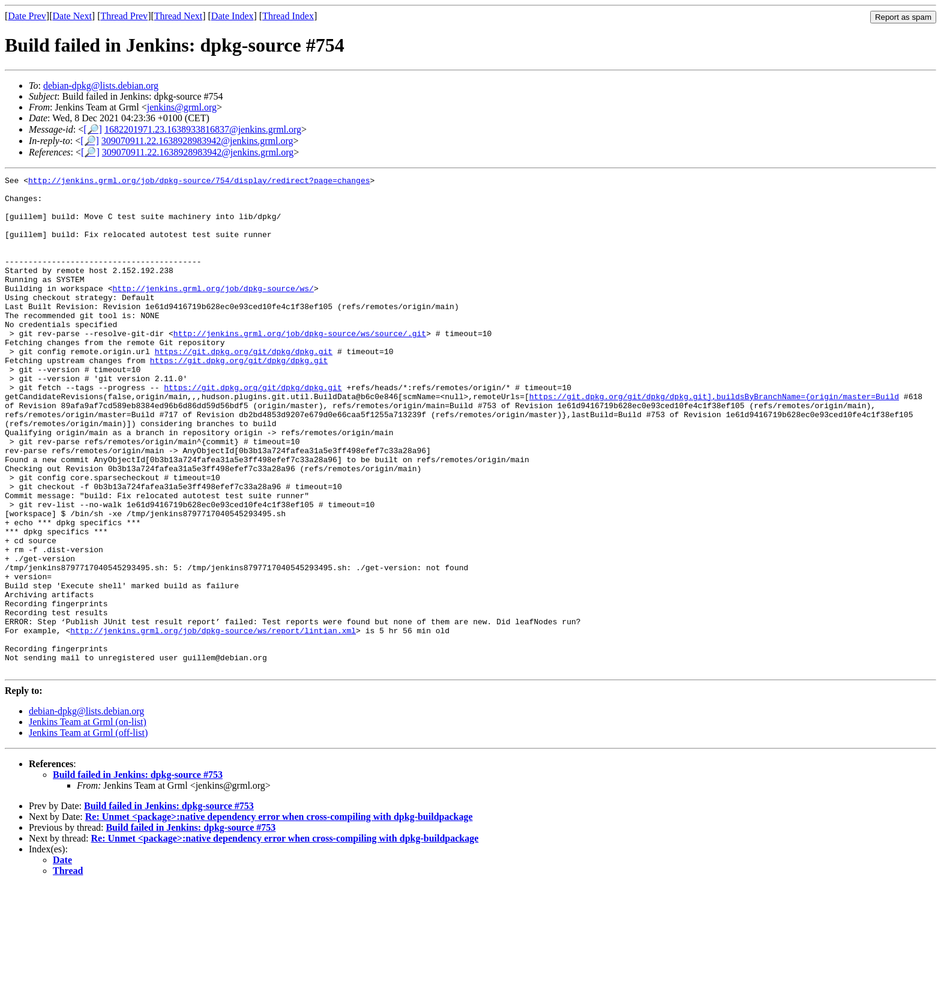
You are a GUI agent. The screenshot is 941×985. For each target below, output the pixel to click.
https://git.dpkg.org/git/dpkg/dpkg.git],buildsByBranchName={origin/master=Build (714, 441)
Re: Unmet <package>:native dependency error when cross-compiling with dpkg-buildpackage (279, 916)
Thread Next (178, 16)
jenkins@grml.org (182, 107)
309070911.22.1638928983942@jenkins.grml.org (197, 141)
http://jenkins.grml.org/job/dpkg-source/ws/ (212, 311)
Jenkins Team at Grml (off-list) (88, 832)
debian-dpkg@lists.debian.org (100, 85)
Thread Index (288, 16)
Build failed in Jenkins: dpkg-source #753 (138, 874)
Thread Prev (124, 16)
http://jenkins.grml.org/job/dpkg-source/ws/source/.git (299, 365)
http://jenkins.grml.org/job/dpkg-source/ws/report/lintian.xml (213, 722)
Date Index (232, 16)
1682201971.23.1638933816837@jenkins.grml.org (202, 129)
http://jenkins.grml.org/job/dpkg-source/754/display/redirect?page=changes (199, 181)
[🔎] (92, 129)
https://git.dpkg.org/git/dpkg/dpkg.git (243, 387)
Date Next (72, 16)
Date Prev (27, 16)
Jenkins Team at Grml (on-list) (87, 821)
